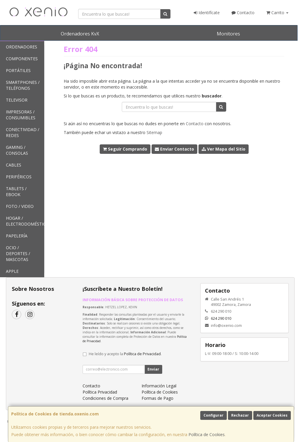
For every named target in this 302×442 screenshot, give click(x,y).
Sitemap (154, 132)
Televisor (16, 100)
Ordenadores (21, 47)
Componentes (22, 58)
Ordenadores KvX (80, 33)
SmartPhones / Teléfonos (23, 85)
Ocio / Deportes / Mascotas (18, 253)
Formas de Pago (157, 398)
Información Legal (159, 386)
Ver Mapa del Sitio (223, 149)
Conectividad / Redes (22, 132)
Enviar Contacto (174, 149)
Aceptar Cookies (272, 415)
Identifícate (207, 12)
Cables (13, 165)
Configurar (213, 415)
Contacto (243, 12)
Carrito (277, 12)
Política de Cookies (206, 434)
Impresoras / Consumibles (20, 114)
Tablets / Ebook (16, 191)
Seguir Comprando (125, 149)
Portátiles (18, 70)
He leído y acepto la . (125, 353)
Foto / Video (20, 206)
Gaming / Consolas (17, 150)
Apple (12, 271)
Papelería (16, 236)
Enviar (153, 369)
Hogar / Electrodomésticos (25, 221)
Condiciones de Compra (105, 398)
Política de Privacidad (142, 353)
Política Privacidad (100, 392)
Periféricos (19, 177)
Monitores (228, 33)
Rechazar (240, 415)
